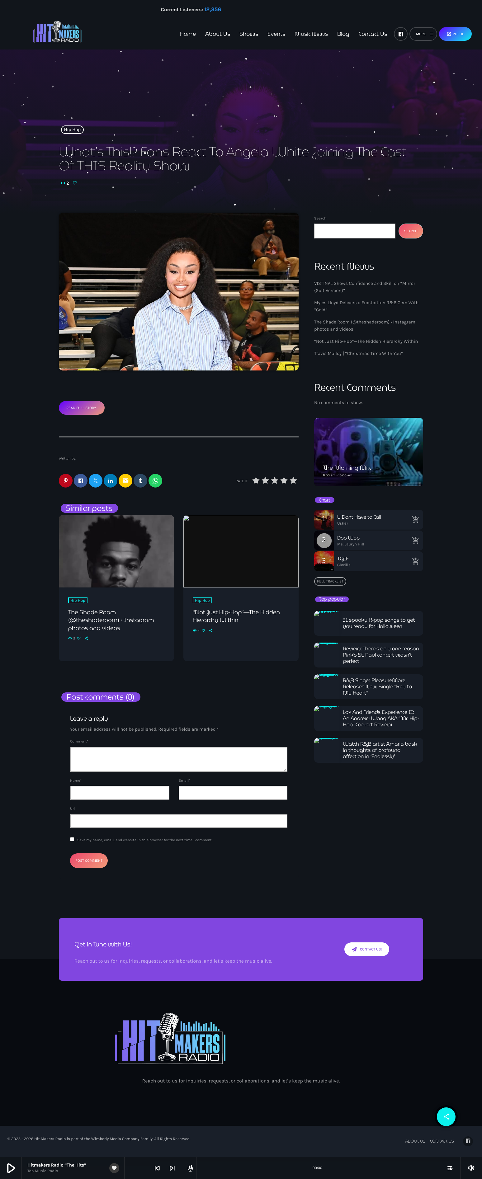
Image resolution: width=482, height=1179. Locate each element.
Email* (184, 781)
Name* (76, 781)
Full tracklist (330, 581)
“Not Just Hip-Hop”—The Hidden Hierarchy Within (366, 341)
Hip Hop (72, 129)
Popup (455, 33)
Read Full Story (81, 408)
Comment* (79, 741)
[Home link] (47, 34)
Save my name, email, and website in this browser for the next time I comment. (144, 840)
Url (72, 809)
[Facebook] (401, 34)
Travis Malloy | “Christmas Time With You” (358, 353)
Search (320, 218)
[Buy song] (415, 520)
